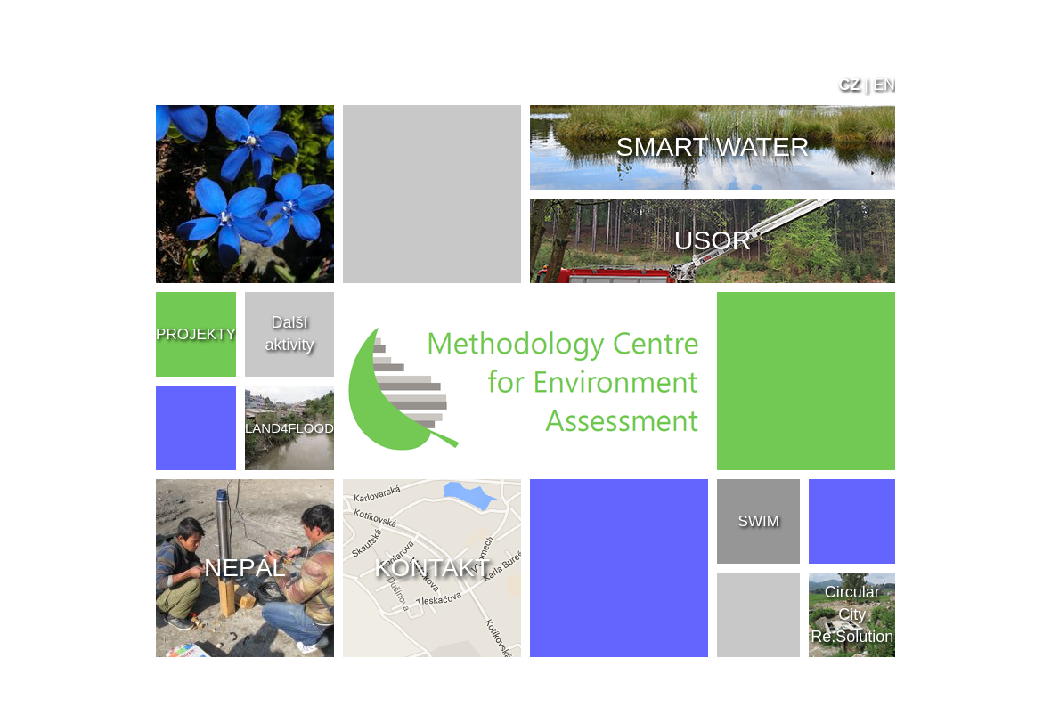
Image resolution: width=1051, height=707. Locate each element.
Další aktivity (289, 333)
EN (884, 84)
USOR (713, 240)
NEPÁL (245, 567)
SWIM (758, 521)
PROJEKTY (196, 334)
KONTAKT (432, 567)
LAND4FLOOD (289, 427)
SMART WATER (712, 146)
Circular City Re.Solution (852, 614)
